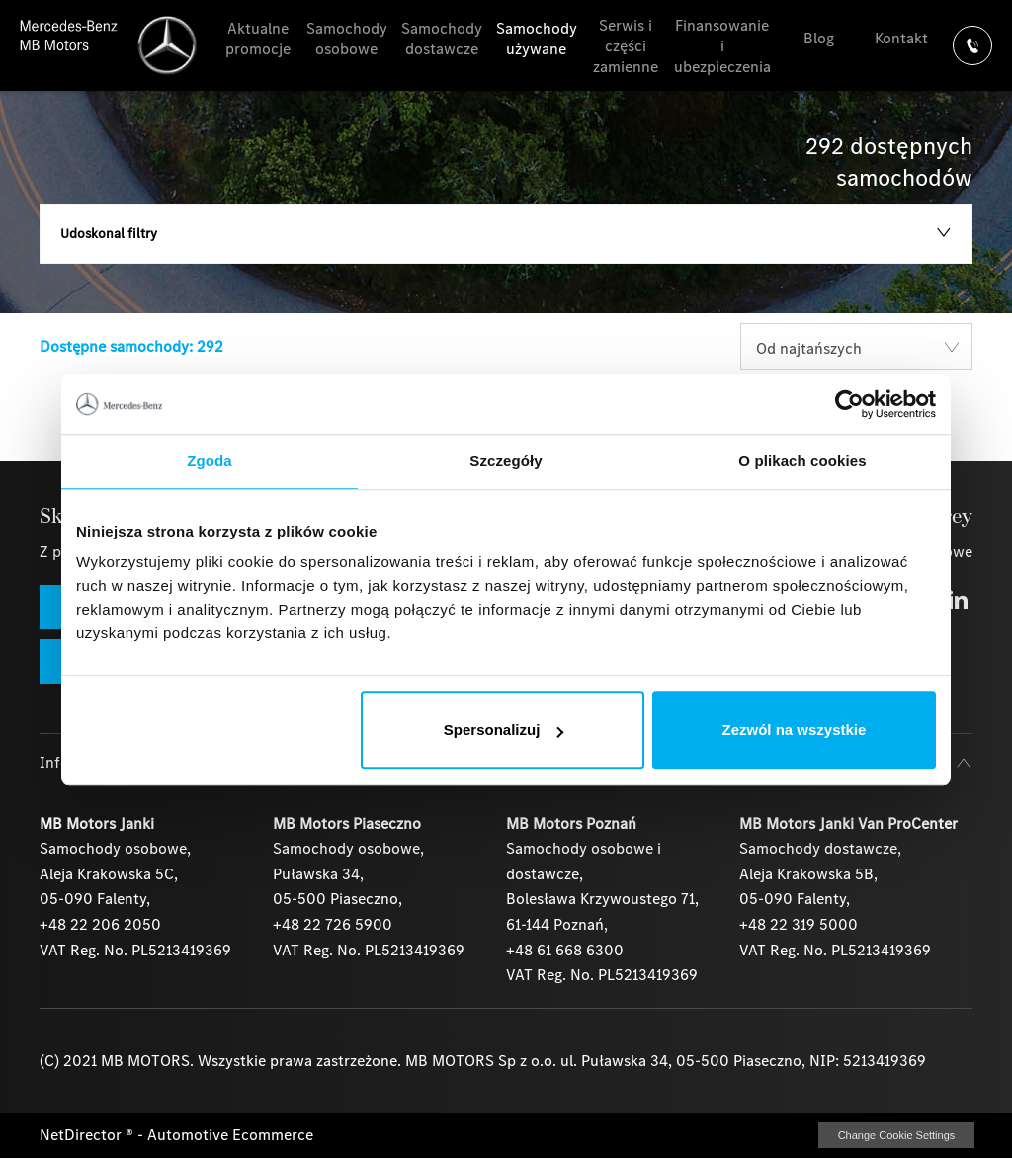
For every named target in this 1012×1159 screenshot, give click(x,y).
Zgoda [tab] (209, 461)
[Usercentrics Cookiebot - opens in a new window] (849, 404)
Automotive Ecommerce (230, 1134)
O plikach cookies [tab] (802, 461)
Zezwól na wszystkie (794, 729)
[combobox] (856, 346)
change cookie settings (896, 1135)
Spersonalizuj (504, 729)
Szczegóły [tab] (505, 461)
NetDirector (83, 1134)
